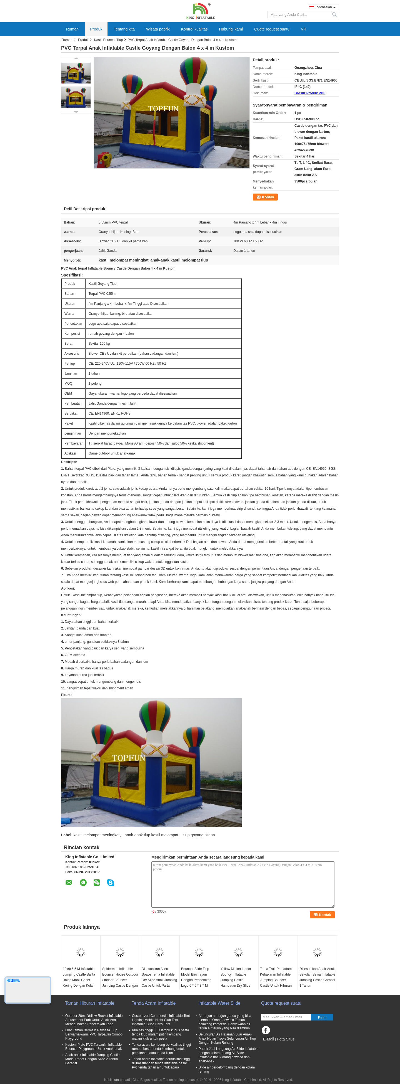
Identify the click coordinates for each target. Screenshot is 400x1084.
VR (303, 29)
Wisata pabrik (158, 29)
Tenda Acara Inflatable (154, 1003)
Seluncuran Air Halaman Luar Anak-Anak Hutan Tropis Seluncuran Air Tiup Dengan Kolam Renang (227, 1038)
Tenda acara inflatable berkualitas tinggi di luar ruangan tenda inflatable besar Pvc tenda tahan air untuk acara (161, 1063)
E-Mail (268, 1039)
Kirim (322, 1017)
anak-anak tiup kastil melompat (151, 835)
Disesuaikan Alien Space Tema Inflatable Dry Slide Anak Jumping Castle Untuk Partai (159, 977)
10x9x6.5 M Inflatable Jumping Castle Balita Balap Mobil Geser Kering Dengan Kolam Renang (79, 980)
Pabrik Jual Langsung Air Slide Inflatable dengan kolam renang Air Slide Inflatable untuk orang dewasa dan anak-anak (228, 1055)
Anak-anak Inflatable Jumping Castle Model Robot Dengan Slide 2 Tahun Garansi (92, 1059)
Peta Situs (285, 1039)
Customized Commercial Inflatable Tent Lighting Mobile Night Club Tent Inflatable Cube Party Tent (161, 1020)
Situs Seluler (272, 1046)
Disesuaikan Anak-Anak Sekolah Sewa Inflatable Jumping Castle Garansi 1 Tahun (317, 977)
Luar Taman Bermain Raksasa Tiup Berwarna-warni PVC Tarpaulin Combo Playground (93, 1034)
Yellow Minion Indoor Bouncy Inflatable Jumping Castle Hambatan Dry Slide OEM (236, 980)
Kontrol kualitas (194, 29)
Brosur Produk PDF (309, 93)
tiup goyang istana (199, 835)
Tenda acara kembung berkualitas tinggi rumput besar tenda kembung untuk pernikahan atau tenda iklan (161, 1049)
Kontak (268, 197)
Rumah (72, 29)
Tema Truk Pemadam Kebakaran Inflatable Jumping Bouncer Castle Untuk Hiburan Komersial (276, 980)
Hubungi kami (231, 29)
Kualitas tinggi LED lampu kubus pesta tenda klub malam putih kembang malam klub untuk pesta (160, 1034)
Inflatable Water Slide (219, 1003)
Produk (96, 29)
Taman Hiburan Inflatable (89, 1003)
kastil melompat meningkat (97, 835)
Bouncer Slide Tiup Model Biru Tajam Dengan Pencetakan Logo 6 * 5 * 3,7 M (196, 977)
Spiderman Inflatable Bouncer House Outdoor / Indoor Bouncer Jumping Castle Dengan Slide (120, 980)
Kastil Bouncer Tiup (108, 40)
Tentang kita (124, 29)
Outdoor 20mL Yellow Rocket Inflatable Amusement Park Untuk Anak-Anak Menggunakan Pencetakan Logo (93, 1020)
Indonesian (326, 7)
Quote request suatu (271, 29)
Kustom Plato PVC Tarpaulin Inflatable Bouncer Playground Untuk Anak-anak (93, 1047)
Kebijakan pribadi (117, 1080)
